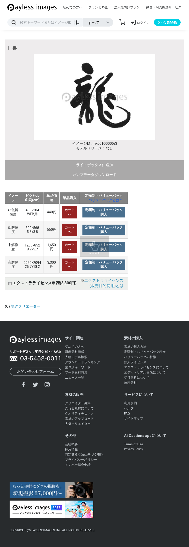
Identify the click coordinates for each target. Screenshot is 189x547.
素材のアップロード (79, 418)
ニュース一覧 (74, 377)
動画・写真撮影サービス (163, 7)
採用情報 (71, 449)
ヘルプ (129, 408)
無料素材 (130, 383)
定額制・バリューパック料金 (145, 352)
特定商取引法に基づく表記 (84, 454)
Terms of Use (133, 444)
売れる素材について (79, 408)
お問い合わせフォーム (35, 371)
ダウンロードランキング (82, 362)
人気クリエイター (78, 424)
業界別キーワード (78, 367)
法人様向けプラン (127, 7)
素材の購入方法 (135, 346)
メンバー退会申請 (78, 465)
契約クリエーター (25, 306)
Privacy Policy (133, 449)
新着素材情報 (74, 352)
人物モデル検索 (76, 357)
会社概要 (71, 444)
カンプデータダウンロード (94, 175)
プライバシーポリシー (81, 459)
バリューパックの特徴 (140, 357)
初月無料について (137, 377)
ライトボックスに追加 (94, 165)
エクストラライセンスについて (146, 367)
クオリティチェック (79, 413)
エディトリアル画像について (145, 372)
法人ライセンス (135, 362)
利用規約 (130, 403)
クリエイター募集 (78, 403)
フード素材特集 (76, 372)
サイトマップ (133, 418)
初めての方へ (72, 7)
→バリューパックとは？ (104, 200)
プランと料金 (98, 7)
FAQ (127, 413)
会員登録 (167, 22)
